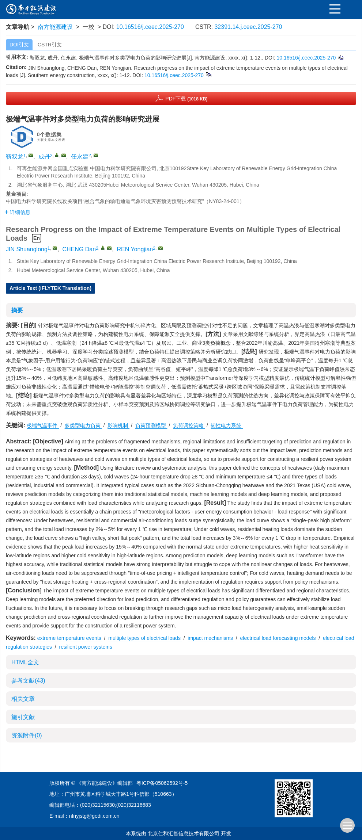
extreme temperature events (70, 638)
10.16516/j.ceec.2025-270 (150, 27)
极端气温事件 (43, 425)
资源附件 (26, 735)
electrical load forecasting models (278, 638)
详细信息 (17, 212)
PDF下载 (186, 99)
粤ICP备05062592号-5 (162, 783)
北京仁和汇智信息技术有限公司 (183, 833)
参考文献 (28, 680)
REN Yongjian (135, 249)
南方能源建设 (55, 27)
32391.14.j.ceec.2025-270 (248, 27)
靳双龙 (14, 156)
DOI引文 (19, 44)
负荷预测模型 (151, 425)
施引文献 (23, 717)
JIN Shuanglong (27, 249)
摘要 (17, 310)
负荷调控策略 (189, 425)
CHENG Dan (79, 249)
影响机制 (118, 425)
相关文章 (23, 699)
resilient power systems (86, 647)
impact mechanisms (211, 638)
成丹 (44, 156)
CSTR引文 (50, 44)
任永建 (79, 156)
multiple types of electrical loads (145, 638)
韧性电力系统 (227, 425)
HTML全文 (25, 662)
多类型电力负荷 (83, 425)
